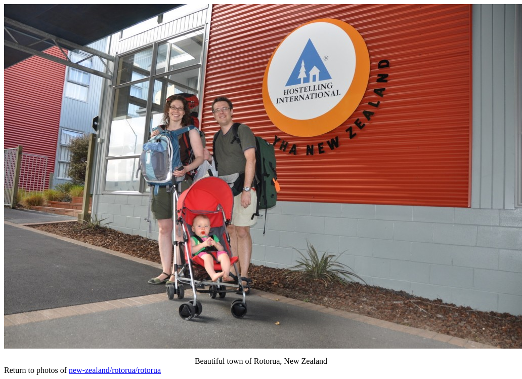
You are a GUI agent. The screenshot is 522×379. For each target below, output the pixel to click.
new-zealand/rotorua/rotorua (115, 370)
